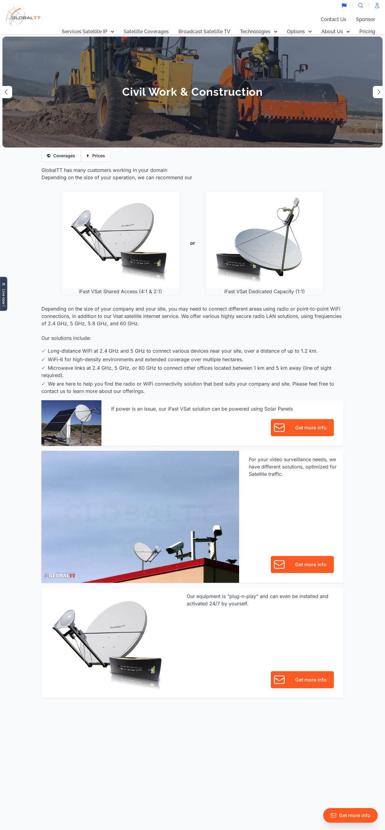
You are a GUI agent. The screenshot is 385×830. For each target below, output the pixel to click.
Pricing (367, 31)
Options (299, 31)
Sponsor (365, 19)
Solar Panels (278, 409)
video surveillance (290, 459)
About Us (335, 31)
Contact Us (333, 19)
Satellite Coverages (146, 31)
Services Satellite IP (88, 31)
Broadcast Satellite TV (204, 31)
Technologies (258, 31)
